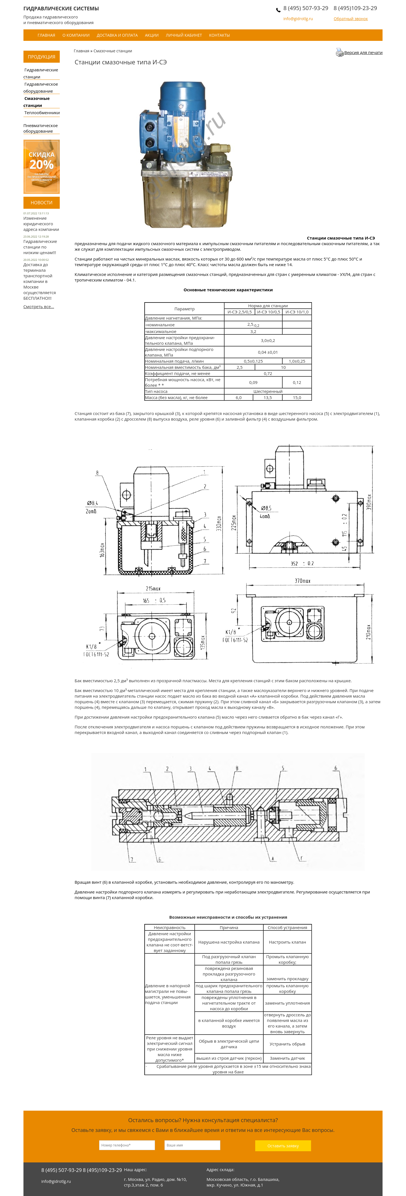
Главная (46, 35)
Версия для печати (363, 52)
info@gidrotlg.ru (298, 18)
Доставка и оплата (117, 35)
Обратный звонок (351, 18)
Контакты (219, 35)
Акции (152, 35)
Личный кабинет (184, 35)
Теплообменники (42, 112)
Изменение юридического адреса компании (41, 223)
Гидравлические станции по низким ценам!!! (40, 246)
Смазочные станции (113, 50)
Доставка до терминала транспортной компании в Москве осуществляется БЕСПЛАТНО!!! (39, 281)
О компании (76, 35)
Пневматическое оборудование (40, 128)
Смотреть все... (38, 306)
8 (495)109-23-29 (355, 8)
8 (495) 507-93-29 (305, 8)
